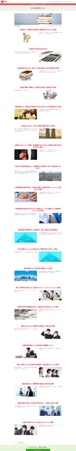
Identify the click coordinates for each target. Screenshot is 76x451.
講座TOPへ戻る (21, 442)
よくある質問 (51, 1)
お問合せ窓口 (66, 1)
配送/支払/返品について (58, 1)
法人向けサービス (72, 1)
